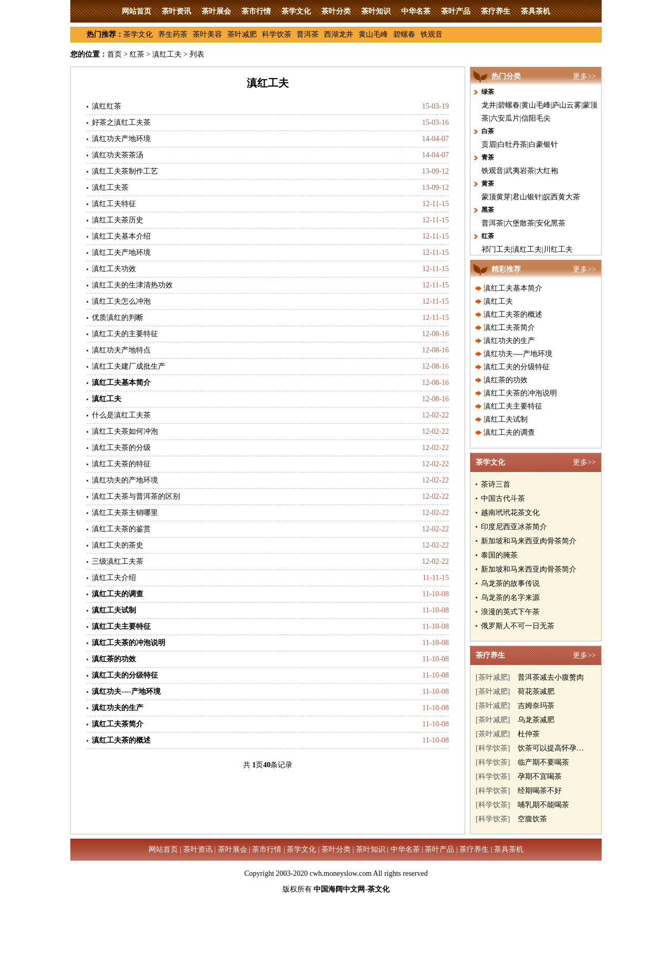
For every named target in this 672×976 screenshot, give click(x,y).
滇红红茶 (106, 106)
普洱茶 (308, 34)
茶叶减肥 (242, 34)
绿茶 (487, 91)
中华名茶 (415, 11)
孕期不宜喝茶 (540, 776)
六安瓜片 (505, 118)
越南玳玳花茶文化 (510, 513)
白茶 (487, 131)
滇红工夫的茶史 (117, 545)
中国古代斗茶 (503, 498)
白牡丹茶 (512, 144)
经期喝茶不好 (540, 791)
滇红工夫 (167, 54)
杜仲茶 (529, 734)
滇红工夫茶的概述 (513, 314)
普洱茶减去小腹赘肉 (551, 677)
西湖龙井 (338, 34)
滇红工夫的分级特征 (517, 367)
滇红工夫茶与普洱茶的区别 (136, 496)
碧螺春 (404, 34)
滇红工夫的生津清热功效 (132, 285)
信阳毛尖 (536, 118)
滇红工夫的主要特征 (125, 334)
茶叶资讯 (176, 11)
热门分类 (506, 76)
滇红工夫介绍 (114, 578)
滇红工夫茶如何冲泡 (125, 431)
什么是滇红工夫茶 (121, 415)
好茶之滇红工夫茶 (121, 122)
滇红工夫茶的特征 (121, 464)
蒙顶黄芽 (496, 197)
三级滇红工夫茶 (117, 561)
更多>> (584, 76)
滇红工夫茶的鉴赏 (121, 529)
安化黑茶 (550, 223)
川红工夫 (558, 249)
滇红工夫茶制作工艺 (125, 171)
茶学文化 (296, 11)
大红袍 (547, 171)
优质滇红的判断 (117, 317)
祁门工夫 (496, 249)
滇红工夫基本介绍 (121, 236)
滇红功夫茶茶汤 (117, 155)
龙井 (488, 105)
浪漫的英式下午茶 (510, 612)
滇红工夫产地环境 (121, 252)
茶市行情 (256, 11)
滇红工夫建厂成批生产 (128, 366)
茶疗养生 (495, 11)
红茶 (137, 54)
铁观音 (432, 34)
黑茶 (487, 209)
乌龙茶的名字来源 (510, 598)
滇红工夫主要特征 (513, 406)
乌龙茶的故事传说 (510, 583)
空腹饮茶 (532, 819)
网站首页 (136, 11)
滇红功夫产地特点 (121, 350)
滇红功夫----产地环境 (518, 354)
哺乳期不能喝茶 (543, 805)
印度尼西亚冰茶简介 (514, 527)
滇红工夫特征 (114, 204)
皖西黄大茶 (561, 197)
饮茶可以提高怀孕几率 (554, 748)
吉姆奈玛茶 (536, 706)
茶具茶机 (535, 11)
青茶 (487, 157)
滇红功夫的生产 (509, 341)
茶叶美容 (207, 34)
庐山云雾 (566, 105)
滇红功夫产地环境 (121, 139)
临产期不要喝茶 (543, 762)
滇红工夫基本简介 (513, 288)
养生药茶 (172, 34)
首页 (114, 54)
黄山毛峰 (373, 34)
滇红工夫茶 (110, 187)
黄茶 (487, 183)
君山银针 (527, 197)
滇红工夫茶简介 (509, 327)
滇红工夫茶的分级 (121, 448)
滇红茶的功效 (506, 380)
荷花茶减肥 (536, 691)
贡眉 (488, 144)
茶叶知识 (376, 11)
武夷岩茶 (519, 171)
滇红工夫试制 (506, 419)
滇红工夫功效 (114, 269)
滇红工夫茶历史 (117, 220)
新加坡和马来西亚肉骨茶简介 (528, 541)
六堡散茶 (519, 223)
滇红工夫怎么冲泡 (121, 301)
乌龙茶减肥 (536, 720)
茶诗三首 (495, 484)
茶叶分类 (336, 11)
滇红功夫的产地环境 (125, 480)
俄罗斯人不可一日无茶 (517, 626)
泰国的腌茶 (499, 555)
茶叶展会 (216, 11)
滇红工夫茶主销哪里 (125, 513)
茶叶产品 (455, 11)
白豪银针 (543, 144)
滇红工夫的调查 (509, 432)
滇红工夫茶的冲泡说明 (520, 393)
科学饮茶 (276, 34)
